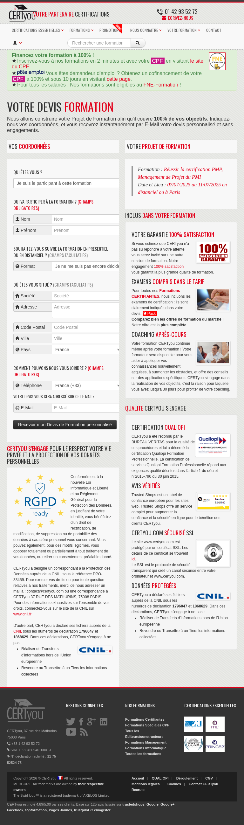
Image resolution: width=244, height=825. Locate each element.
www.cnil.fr (22, 614)
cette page (119, 79)
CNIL (17, 631)
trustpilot (81, 810)
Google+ (167, 804)
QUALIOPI (160, 778)
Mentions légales (146, 784)
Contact (195, 784)
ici (133, 559)
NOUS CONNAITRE (144, 30)
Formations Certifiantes (144, 719)
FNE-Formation (161, 84)
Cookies (174, 784)
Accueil (138, 778)
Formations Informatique (145, 748)
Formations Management (145, 742)
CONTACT (213, 30)
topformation (36, 810)
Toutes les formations (143, 754)
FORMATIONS (80, 30)
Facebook (15, 810)
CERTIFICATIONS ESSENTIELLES (36, 30)
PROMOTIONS (110, 29)
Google (152, 804)
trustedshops (133, 804)
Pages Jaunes (60, 810)
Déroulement (187, 778)
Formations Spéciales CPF (147, 725)
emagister (102, 810)
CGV (209, 778)
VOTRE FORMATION (182, 30)
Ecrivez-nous (177, 17)
